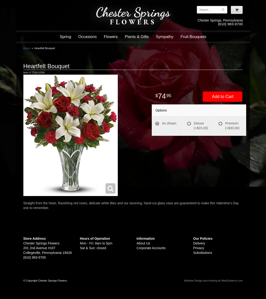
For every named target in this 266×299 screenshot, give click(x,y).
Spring (65, 36)
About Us (143, 243)
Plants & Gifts (137, 36)
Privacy (198, 248)
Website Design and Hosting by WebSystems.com (213, 280)
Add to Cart (222, 96)
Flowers (111, 36)
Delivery (199, 243)
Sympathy (164, 36)
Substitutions (202, 253)
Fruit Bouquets (193, 36)
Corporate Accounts (151, 248)
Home (26, 48)
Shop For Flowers (51, 7)
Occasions (87, 36)
